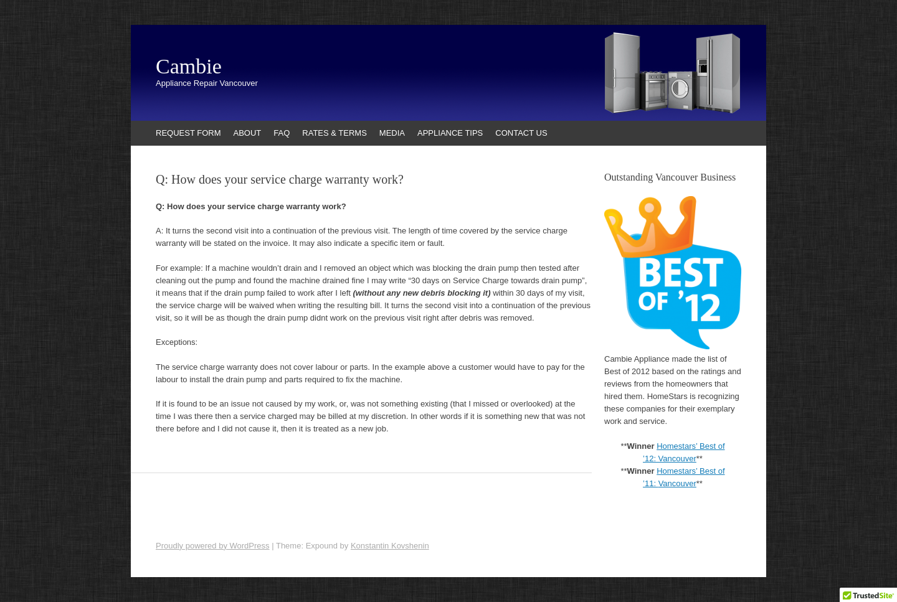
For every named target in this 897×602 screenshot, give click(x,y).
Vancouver (677, 483)
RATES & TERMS (334, 133)
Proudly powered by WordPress (213, 545)
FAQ (281, 133)
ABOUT (248, 133)
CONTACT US (521, 133)
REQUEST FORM (188, 133)
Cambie (189, 66)
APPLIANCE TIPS (450, 133)
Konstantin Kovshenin (390, 545)
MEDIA (392, 133)
